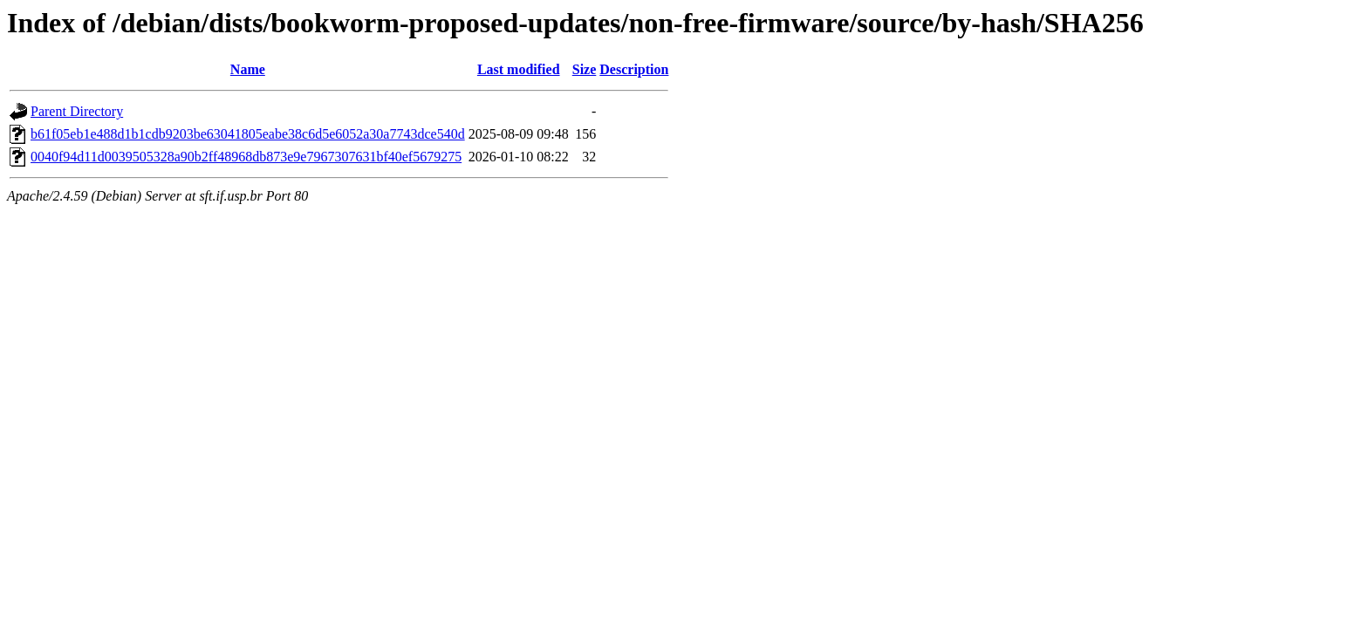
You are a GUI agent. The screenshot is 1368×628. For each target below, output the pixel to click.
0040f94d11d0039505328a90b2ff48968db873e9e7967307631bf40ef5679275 (246, 156)
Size (584, 69)
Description (633, 69)
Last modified (518, 69)
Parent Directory (77, 111)
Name (247, 69)
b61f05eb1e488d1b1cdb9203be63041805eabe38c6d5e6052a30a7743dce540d (248, 133)
